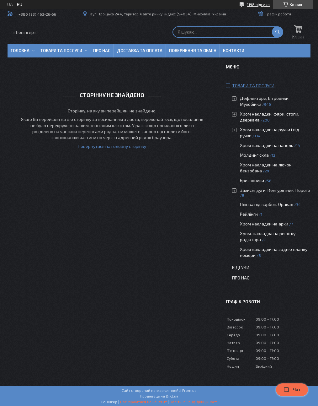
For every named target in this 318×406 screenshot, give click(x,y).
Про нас (101, 50)
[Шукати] (277, 32)
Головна (20, 50)
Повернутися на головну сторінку (112, 146)
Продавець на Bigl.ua (159, 396)
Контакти (233, 50)
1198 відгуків (258, 4)
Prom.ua (189, 390)
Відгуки (240, 267)
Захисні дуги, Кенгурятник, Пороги (275, 190)
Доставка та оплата (139, 50)
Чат (292, 389)
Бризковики (252, 180)
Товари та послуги (61, 50)
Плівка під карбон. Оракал (266, 204)
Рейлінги (249, 214)
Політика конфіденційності (194, 401)
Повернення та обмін (192, 50)
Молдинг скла (254, 155)
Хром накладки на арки (264, 223)
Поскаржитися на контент (143, 401)
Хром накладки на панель (266, 145)
